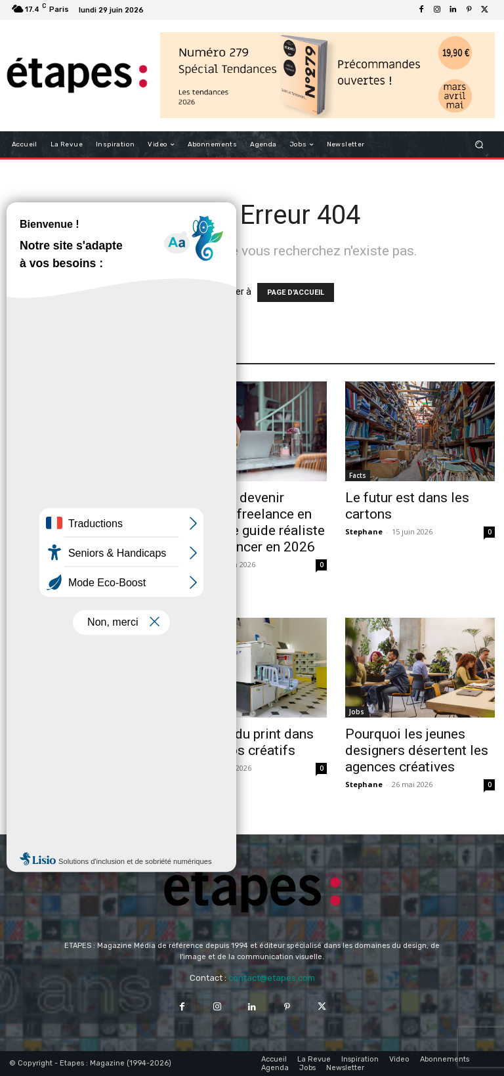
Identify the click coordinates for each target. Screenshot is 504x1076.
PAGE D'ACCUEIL (295, 292)
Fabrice (191, 564)
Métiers (193, 475)
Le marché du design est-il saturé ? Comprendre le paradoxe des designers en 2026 (83, 758)
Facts (357, 475)
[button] (479, 145)
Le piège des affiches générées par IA (73, 558)
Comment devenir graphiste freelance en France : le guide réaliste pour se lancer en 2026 (251, 522)
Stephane (364, 531)
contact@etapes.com (271, 978)
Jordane (24, 584)
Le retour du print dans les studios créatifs (245, 742)
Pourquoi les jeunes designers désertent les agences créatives (416, 750)
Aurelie (23, 801)
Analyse (26, 527)
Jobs (356, 711)
